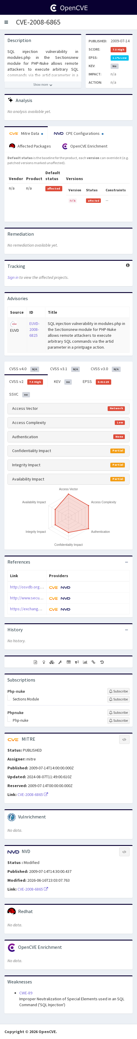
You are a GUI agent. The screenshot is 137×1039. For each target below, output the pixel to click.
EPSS (97, 382)
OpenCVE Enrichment (84, 146)
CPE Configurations (78, 133)
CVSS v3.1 (65, 369)
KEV (63, 382)
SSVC (19, 394)
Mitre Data (26, 133)
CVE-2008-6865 (38, 22)
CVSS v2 (26, 382)
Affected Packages (30, 146)
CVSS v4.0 (24, 369)
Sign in (12, 277)
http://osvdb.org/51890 (31, 587)
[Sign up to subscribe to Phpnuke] (118, 712)
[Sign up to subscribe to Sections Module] (118, 699)
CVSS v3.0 (106, 369)
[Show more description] (42, 85)
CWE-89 (25, 993)
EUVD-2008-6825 (34, 329)
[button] (6, 22)
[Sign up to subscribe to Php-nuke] (118, 691)
